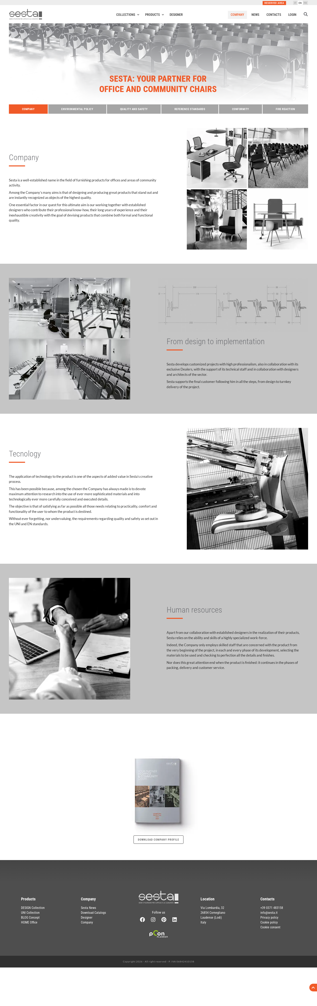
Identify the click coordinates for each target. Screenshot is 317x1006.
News (255, 15)
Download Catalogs (93, 913)
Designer (176, 15)
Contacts (273, 15)
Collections (127, 15)
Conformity (240, 109)
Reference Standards (189, 109)
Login (292, 15)
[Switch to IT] (295, 3)
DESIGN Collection (33, 908)
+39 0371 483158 (271, 908)
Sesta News (88, 908)
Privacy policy (269, 917)
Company (237, 15)
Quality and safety (134, 109)
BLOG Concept (30, 917)
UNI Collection (30, 913)
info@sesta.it (269, 913)
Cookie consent (270, 927)
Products (154, 15)
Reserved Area (274, 2)
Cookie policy (269, 922)
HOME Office (29, 922)
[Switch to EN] (300, 3)
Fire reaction (285, 109)
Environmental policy (77, 109)
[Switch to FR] (305, 3)
